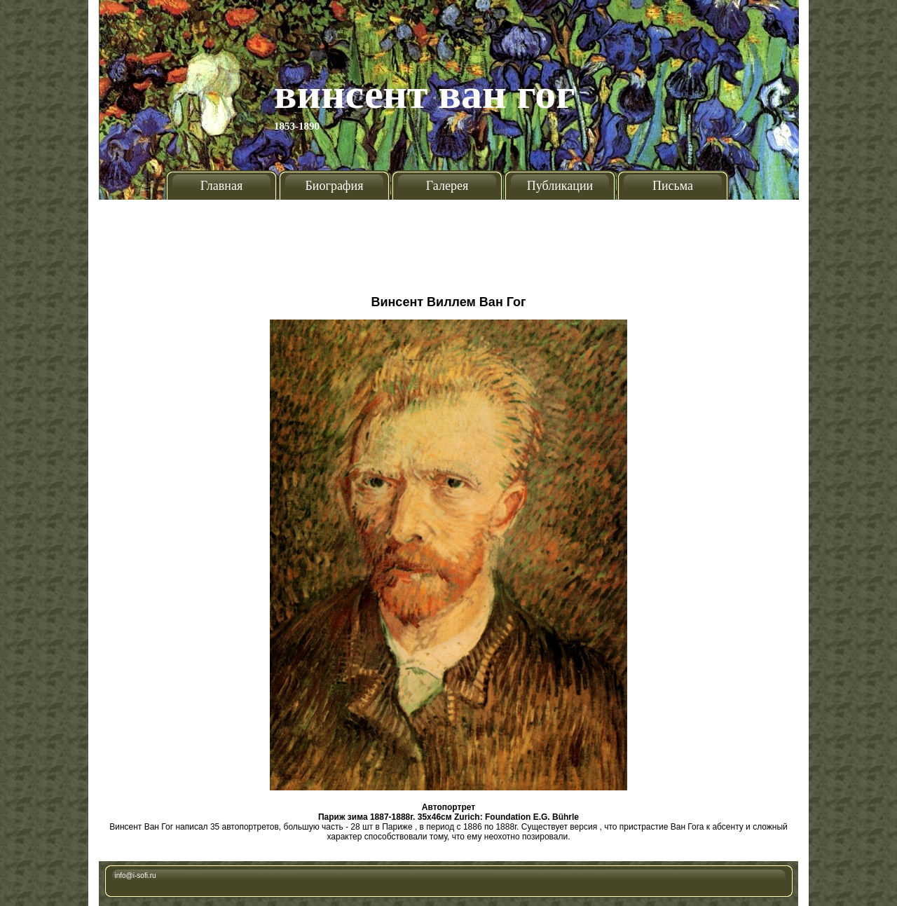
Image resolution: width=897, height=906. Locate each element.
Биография (335, 186)
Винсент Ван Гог (424, 94)
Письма (672, 186)
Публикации (560, 186)
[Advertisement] (448, 241)
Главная (221, 186)
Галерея (447, 186)
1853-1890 (297, 126)
